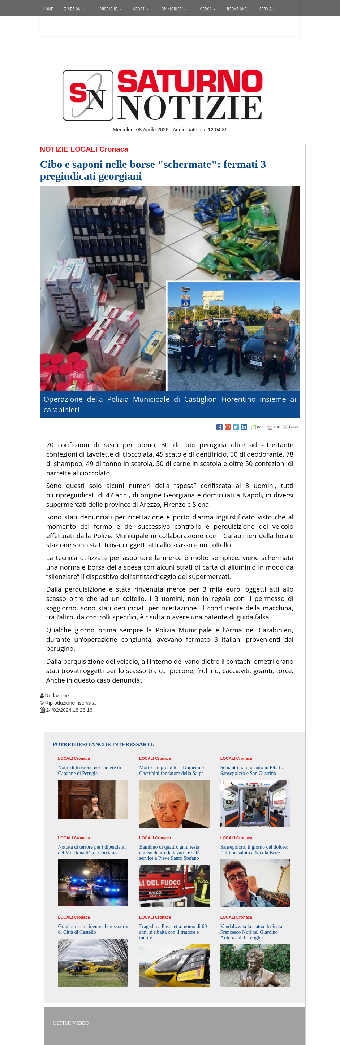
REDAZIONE (237, 9)
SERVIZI (268, 9)
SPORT (141, 9)
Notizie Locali (69, 149)
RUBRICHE (110, 9)
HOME (48, 9)
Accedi (54, 27)
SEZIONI (74, 9)
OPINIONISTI (174, 9)
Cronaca (113, 149)
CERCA (207, 9)
